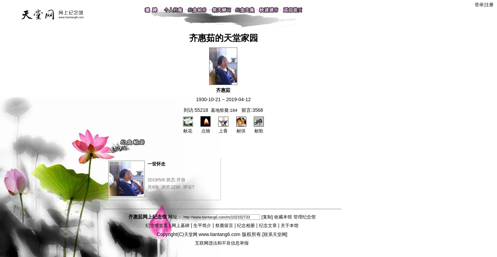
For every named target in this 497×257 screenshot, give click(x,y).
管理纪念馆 (304, 216)
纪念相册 (246, 225)
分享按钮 (9, 253)
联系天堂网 (275, 234)
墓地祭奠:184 (224, 110)
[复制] (267, 216)
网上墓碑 (181, 225)
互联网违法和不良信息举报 (222, 243)
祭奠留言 (224, 225)
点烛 (205, 127)
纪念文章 (268, 225)
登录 (479, 4)
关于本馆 (290, 225)
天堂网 (190, 234)
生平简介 (202, 225)
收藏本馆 (283, 216)
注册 (489, 4)
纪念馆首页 (156, 225)
